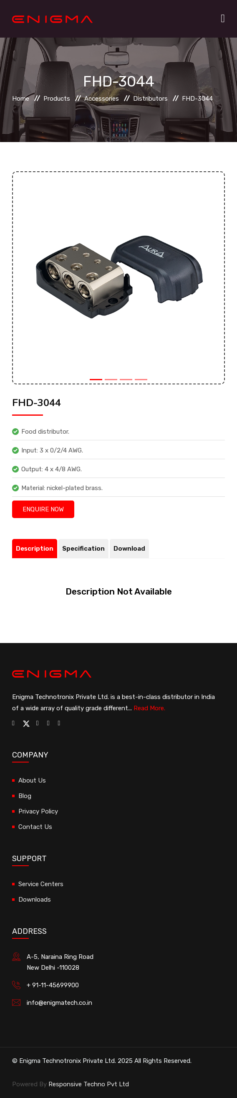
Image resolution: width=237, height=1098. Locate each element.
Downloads (34, 899)
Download (129, 548)
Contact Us (35, 827)
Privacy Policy (38, 811)
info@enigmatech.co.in (59, 1002)
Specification (83, 548)
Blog (24, 796)
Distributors (150, 98)
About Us (32, 780)
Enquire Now (43, 509)
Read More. (149, 708)
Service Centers (40, 884)
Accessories (101, 98)
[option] (118, 277)
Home (20, 98)
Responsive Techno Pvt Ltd (88, 1084)
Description (34, 548)
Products (56, 98)
